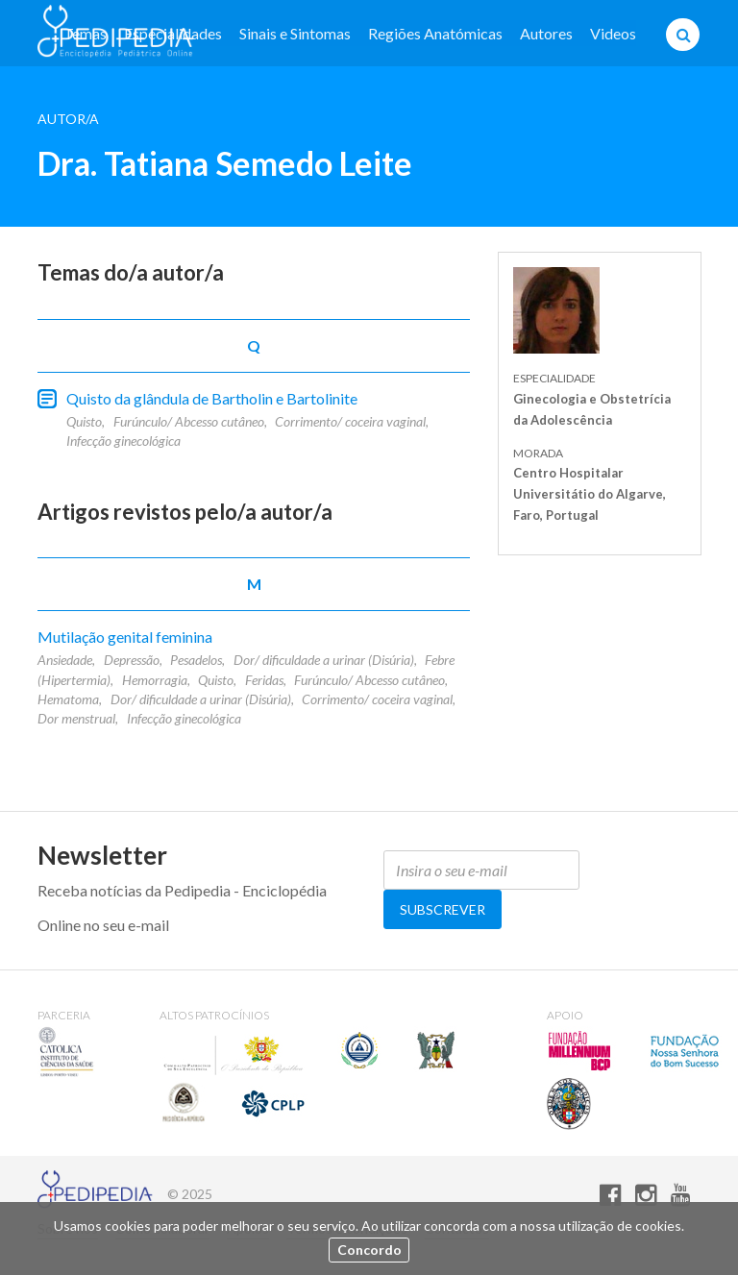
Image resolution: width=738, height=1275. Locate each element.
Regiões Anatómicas (435, 33)
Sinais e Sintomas (295, 33)
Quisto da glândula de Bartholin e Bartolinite (211, 398)
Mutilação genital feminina (124, 636)
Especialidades (173, 33)
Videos (613, 33)
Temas (85, 33)
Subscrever (442, 909)
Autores (546, 33)
